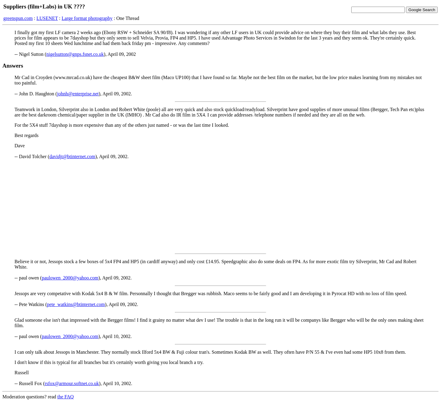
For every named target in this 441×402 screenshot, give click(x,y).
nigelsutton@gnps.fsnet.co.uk (75, 54)
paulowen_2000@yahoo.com (70, 277)
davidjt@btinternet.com (72, 156)
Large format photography (87, 18)
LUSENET (47, 18)
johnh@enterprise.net (78, 93)
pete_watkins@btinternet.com (76, 304)
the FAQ (65, 396)
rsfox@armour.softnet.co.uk (72, 383)
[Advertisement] (220, 206)
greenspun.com (18, 18)
